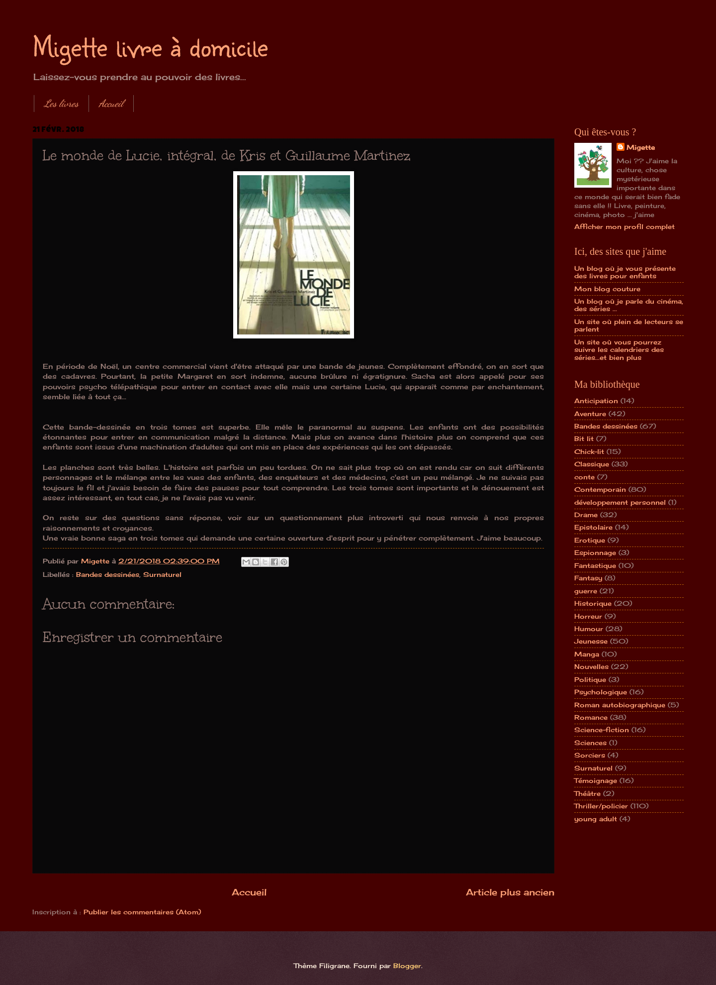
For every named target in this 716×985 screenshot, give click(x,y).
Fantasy (588, 578)
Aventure (590, 414)
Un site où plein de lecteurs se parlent (628, 325)
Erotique (589, 540)
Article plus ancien (510, 891)
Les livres (61, 103)
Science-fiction (601, 730)
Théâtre (587, 793)
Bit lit (584, 438)
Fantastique (595, 565)
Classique (591, 464)
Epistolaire (593, 527)
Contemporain (600, 489)
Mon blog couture (607, 289)
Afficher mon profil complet (624, 226)
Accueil (111, 103)
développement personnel (620, 502)
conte (584, 477)
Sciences (590, 743)
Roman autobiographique (619, 705)
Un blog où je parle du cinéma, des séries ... (628, 305)
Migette (640, 147)
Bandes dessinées (107, 574)
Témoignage (595, 780)
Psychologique (600, 692)
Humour (588, 629)
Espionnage (595, 552)
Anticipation (596, 401)
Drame (586, 515)
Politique (590, 679)
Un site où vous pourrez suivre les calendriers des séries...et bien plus (619, 349)
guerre (585, 591)
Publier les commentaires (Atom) (142, 912)
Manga (586, 654)
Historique (593, 603)
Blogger (407, 966)
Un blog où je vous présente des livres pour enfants (625, 272)
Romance (591, 717)
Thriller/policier (601, 806)
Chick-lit (589, 451)
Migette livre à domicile (150, 45)
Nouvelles (591, 666)
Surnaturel (162, 574)
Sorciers (589, 755)
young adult (595, 819)
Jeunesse (591, 641)
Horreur (588, 616)
